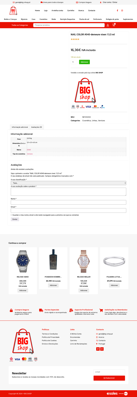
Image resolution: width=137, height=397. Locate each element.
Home (37, 10)
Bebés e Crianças (10, 19)
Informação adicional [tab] (20, 127)
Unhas (94, 120)
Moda (54, 19)
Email (13, 207)
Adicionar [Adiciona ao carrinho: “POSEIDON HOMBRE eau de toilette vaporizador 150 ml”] (53, 285)
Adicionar (84, 62)
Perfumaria (97, 19)
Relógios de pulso (112, 19)
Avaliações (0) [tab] (36, 127)
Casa (33, 19)
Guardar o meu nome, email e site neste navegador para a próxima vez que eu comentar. (46, 215)
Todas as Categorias (20, 25)
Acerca (81, 10)
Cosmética (43, 19)
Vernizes (101, 120)
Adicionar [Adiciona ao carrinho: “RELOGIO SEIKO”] (22, 291)
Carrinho (70, 10)
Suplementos (128, 19)
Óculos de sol (84, 19)
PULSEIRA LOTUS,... (114, 277)
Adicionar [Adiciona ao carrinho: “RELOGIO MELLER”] (83, 291)
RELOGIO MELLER (83, 277)
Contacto (91, 10)
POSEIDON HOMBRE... (53, 277)
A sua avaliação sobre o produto (23, 186)
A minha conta (57, 10)
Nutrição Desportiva (67, 19)
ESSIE (29, 150)
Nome (13, 199)
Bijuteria (24, 19)
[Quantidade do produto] (74, 62)
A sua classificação (19, 180)
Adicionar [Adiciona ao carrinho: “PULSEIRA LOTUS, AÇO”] (114, 285)
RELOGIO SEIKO (23, 277)
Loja (45, 10)
